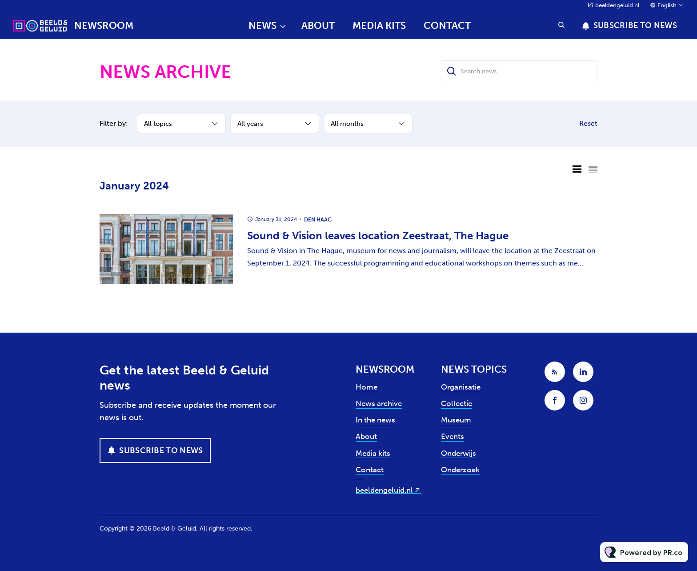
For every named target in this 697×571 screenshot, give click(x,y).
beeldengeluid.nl (617, 5)
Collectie (456, 403)
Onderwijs (458, 453)
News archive (379, 403)
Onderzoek (460, 469)
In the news (375, 419)
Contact (447, 26)
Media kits (379, 26)
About (318, 26)
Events (452, 436)
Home (366, 386)
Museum (456, 419)
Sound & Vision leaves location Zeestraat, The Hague (378, 235)
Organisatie (461, 386)
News (262, 26)
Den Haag (318, 220)
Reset (588, 123)
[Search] (451, 71)
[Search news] (519, 71)
